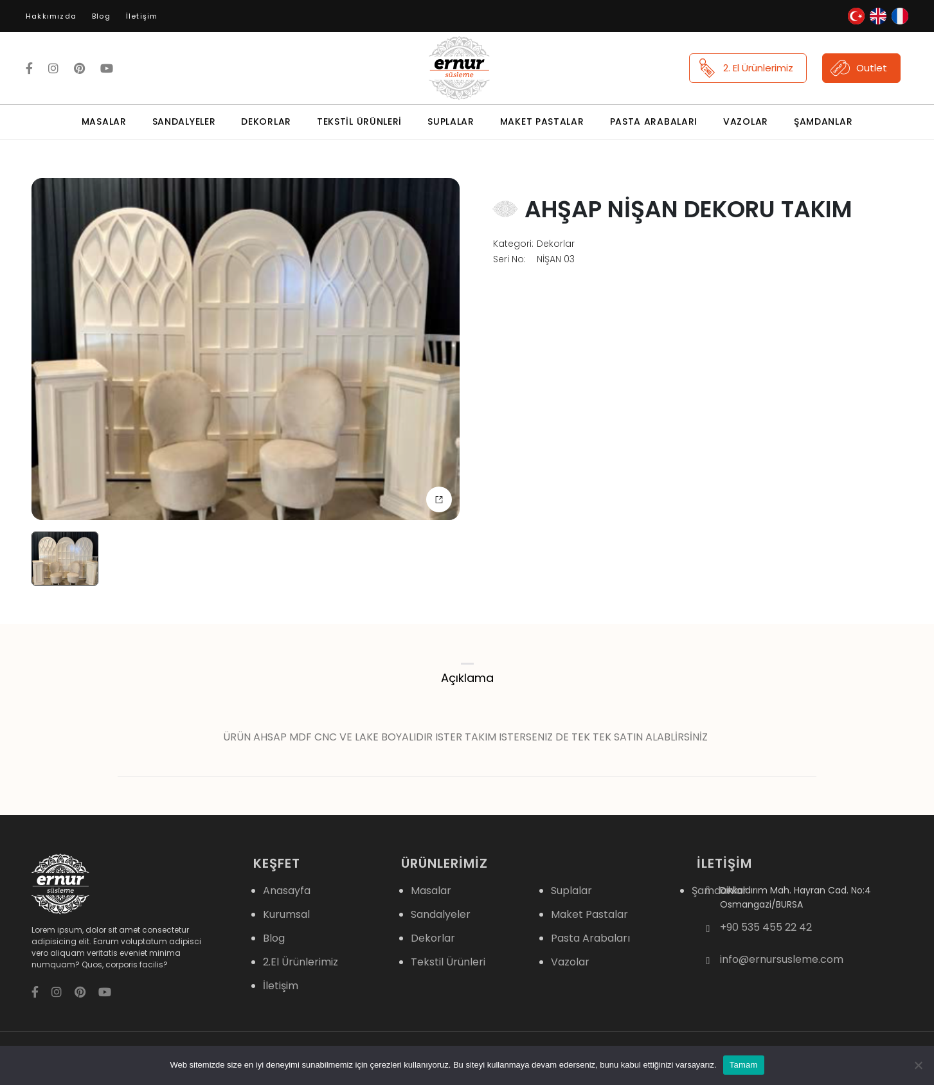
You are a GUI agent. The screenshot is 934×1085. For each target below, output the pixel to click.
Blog (101, 16)
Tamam (744, 1065)
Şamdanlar (823, 121)
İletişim (142, 16)
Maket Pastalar (542, 121)
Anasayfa (286, 891)
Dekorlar (266, 121)
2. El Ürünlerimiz (745, 68)
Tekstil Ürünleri (359, 121)
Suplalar (450, 121)
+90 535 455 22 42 (766, 927)
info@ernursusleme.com (781, 959)
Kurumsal (286, 914)
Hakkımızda (51, 16)
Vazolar (745, 121)
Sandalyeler (184, 121)
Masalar (104, 121)
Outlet (859, 68)
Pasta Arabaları (654, 121)
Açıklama (467, 678)
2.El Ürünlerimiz (300, 962)
